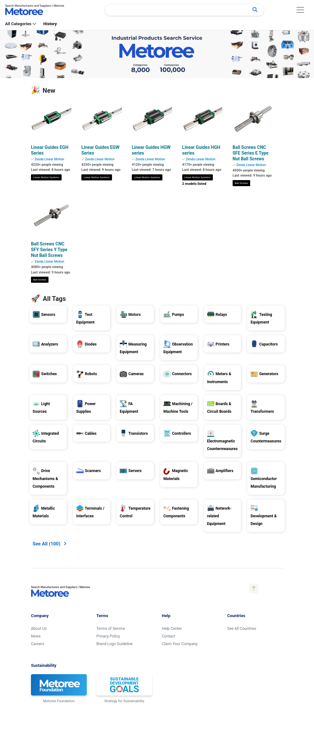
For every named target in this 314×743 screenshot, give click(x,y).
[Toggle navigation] (300, 10)
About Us (39, 543)
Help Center (172, 543)
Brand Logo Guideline (114, 558)
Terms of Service (110, 543)
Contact (168, 550)
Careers (37, 558)
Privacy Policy (108, 550)
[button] (49, 458)
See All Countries (241, 543)
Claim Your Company (180, 558)
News (36, 550)
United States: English (56, 697)
